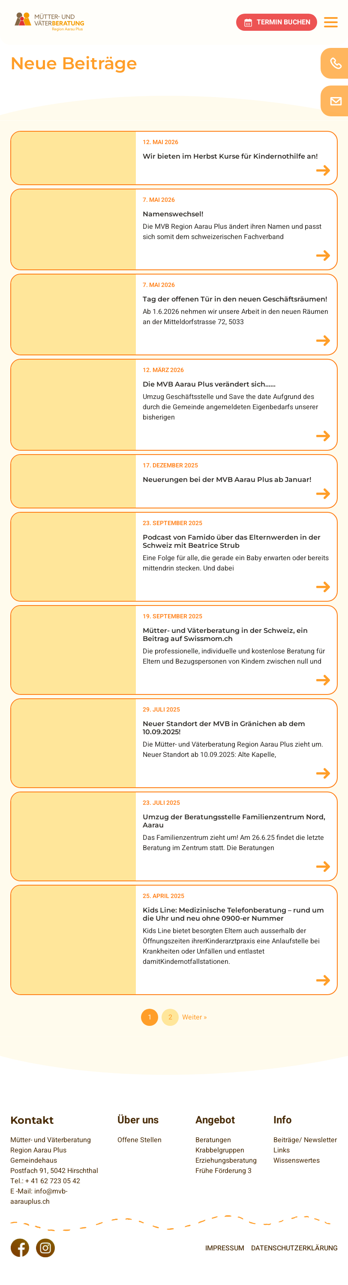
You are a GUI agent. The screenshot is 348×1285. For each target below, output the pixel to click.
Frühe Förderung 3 (223, 1171)
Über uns (138, 1120)
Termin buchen (283, 22)
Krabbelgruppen (219, 1150)
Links (281, 1150)
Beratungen (213, 1140)
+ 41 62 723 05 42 (52, 1181)
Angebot (215, 1120)
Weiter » (194, 1017)
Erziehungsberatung (226, 1160)
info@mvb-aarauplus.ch (38, 1196)
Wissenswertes (296, 1160)
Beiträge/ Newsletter (305, 1140)
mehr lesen (323, 170)
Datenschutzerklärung (294, 1248)
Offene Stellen (139, 1140)
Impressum (224, 1248)
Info (282, 1120)
